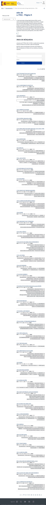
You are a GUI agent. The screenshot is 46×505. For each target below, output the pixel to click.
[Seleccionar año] (7, 81)
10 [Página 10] (30, 485)
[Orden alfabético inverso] (44, 69)
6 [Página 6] (24, 485)
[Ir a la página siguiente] (40, 485)
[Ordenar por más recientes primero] (38, 69)
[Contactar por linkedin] (29, 492)
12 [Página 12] (34, 485)
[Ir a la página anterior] (19, 485)
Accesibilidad (41, 495)
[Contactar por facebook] (33, 492)
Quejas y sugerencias (19, 495)
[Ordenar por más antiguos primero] (40, 69)
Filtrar (4, 69)
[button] (44, 2)
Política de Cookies (22, 497)
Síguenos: (13, 492)
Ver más (15, 33)
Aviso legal (36, 495)
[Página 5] (23, 485)
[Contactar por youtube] (25, 492)
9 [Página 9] (28, 485)
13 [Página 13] (36, 485)
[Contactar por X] (21, 492)
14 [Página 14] (38, 485)
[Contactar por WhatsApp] (17, 492)
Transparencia (11, 495)
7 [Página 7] (25, 485)
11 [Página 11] (32, 485)
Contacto (26, 495)
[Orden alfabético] (42, 69)
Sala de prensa (4, 495)
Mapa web (31, 495)
